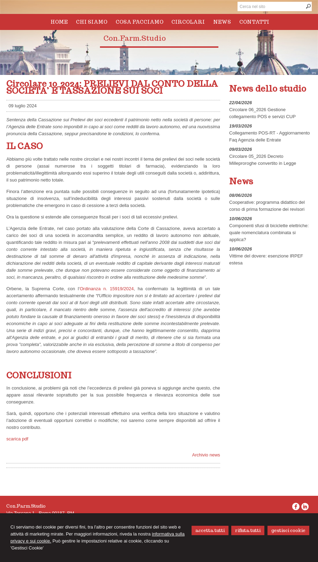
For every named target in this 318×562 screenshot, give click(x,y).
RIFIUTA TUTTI (248, 530)
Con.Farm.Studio (134, 38)
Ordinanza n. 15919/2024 (107, 288)
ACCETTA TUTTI (210, 530)
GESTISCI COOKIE (288, 530)
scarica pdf (17, 438)
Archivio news (206, 454)
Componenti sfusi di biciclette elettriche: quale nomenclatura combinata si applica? (269, 232)
